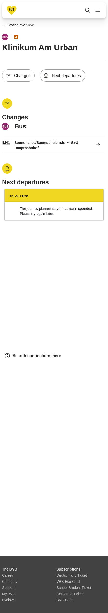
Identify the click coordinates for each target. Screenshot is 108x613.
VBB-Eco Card (68, 581)
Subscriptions (68, 569)
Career (7, 575)
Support (8, 588)
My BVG (8, 594)
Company (9, 581)
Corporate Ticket (70, 594)
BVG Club (65, 600)
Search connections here (32, 356)
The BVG (9, 569)
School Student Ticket (74, 588)
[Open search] (87, 10)
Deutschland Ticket (72, 575)
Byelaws (8, 600)
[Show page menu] (98, 10)
